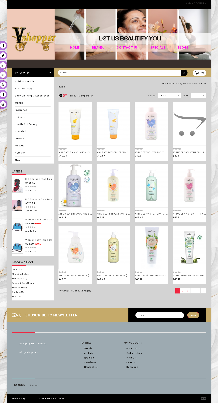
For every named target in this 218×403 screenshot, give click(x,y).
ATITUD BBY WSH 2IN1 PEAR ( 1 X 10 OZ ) (79, 275)
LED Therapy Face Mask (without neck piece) (52, 199)
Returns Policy (20, 287)
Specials (157, 47)
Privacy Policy (19, 278)
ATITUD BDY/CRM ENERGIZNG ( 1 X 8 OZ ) (156, 275)
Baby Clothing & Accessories (32, 95)
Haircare (20, 117)
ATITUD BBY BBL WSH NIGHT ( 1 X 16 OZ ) (156, 152)
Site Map (16, 296)
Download (132, 367)
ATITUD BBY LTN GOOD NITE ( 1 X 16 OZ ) (79, 213)
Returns (131, 362)
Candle (19, 102)
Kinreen (34, 385)
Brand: (98, 47)
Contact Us (127, 47)
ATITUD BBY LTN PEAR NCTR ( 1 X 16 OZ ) (117, 213)
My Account (133, 348)
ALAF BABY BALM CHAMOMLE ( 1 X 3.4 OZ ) (80, 152)
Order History (134, 353)
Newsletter (90, 362)
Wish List (131, 357)
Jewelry (19, 138)
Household (21, 131)
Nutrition (20, 152)
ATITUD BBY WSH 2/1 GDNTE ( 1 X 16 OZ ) (156, 213)
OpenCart (32, 398)
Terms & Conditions (23, 283)
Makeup (19, 145)
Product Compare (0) (81, 95)
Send (193, 315)
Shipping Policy (20, 274)
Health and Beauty (26, 124)
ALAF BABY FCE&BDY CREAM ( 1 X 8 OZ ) (118, 152)
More (18, 160)
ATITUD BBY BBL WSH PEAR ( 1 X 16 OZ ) (193, 152)
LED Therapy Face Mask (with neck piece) (50, 179)
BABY (203, 83)
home (75, 47)
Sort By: (152, 95)
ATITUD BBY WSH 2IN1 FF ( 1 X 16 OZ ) (192, 213)
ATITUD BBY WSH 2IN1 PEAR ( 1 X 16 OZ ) (117, 275)
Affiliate (89, 353)
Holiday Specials (24, 81)
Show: (186, 95)
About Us (17, 269)
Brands (88, 348)
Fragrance (21, 110)
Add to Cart (31, 190)
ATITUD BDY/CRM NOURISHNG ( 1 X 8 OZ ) (195, 275)
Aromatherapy (23, 88)
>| (203, 290)
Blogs (183, 47)
